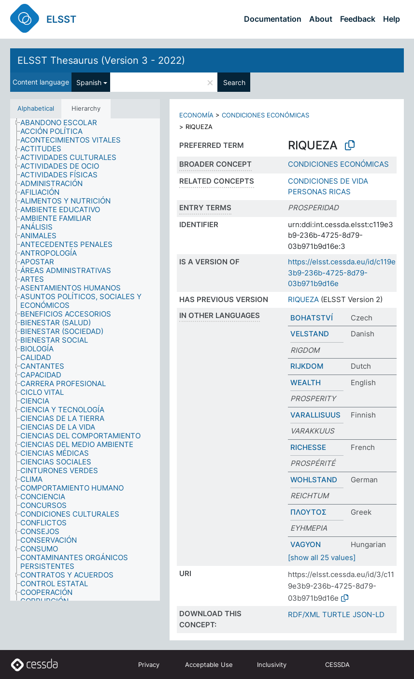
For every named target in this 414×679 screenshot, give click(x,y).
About (320, 19)
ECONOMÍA (196, 115)
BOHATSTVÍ (311, 317)
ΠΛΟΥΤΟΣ (308, 512)
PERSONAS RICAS (319, 191)
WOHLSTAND (313, 479)
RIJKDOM (306, 366)
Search (234, 82)
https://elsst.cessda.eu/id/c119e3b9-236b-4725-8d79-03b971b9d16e (342, 272)
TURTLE (336, 614)
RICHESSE (308, 447)
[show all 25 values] (322, 557)
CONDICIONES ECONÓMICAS (265, 115)
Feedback (357, 19)
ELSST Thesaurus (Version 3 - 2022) (101, 60)
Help (391, 19)
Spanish (88, 82)
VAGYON (305, 544)
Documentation (272, 19)
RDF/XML (304, 614)
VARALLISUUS (315, 414)
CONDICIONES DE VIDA (328, 181)
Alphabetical (35, 108)
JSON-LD (369, 614)
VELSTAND (309, 333)
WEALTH (305, 382)
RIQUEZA (303, 299)
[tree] (85, 359)
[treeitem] (63, 122)
